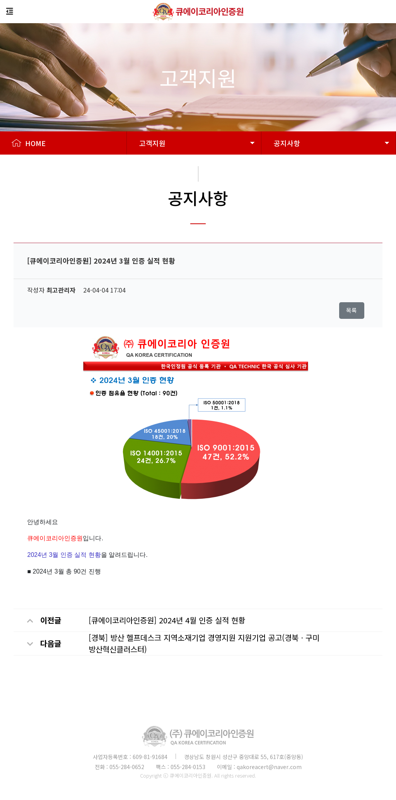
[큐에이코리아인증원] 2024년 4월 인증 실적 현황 (167, 620)
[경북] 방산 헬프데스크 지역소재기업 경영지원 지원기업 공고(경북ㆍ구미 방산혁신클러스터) (204, 643)
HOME (29, 143)
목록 (351, 310)
